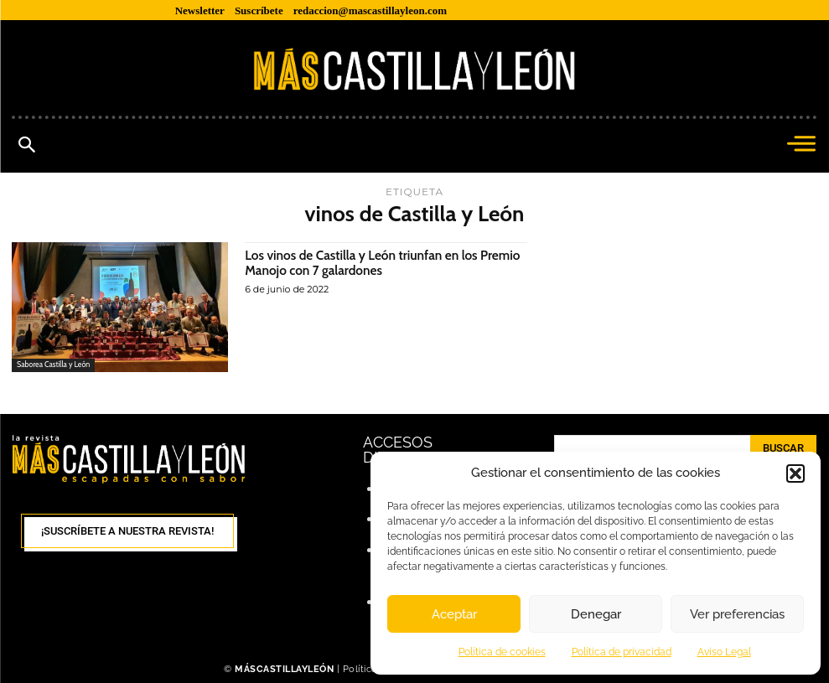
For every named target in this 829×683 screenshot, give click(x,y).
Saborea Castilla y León (54, 365)
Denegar (596, 614)
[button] (795, 473)
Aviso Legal (724, 652)
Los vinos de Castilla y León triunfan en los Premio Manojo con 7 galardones (365, 262)
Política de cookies (502, 652)
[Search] (783, 448)
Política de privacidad (621, 652)
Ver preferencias (737, 614)
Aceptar (454, 614)
